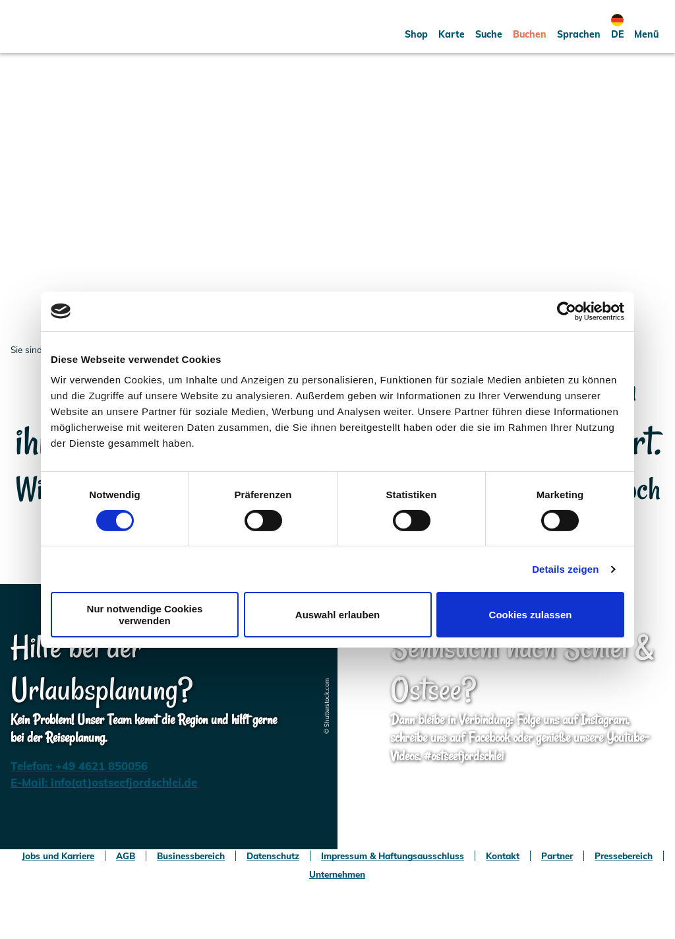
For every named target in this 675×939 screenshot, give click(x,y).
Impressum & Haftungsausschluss (392, 856)
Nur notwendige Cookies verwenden (145, 614)
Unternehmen (337, 874)
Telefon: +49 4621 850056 (79, 766)
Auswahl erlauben (337, 614)
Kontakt (502, 856)
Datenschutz (273, 856)
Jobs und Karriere (58, 856)
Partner (557, 856)
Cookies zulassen (530, 614)
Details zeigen (565, 569)
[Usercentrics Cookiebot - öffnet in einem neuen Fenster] (566, 311)
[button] (416, 26)
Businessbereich (191, 856)
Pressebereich (624, 856)
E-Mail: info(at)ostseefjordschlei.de (104, 782)
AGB (125, 856)
